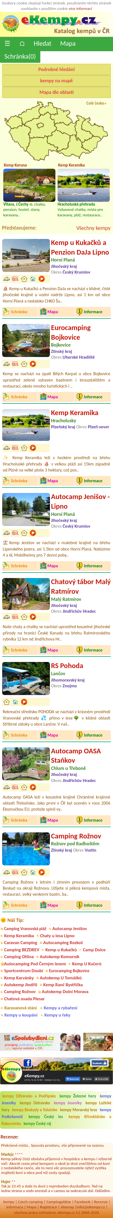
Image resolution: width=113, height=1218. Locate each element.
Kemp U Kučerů (86, 964)
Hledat (42, 43)
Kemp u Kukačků (61, 950)
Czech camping (30, 1201)
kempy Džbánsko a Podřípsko (29, 1096)
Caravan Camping (20, 942)
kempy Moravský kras (78, 1109)
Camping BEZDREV (21, 950)
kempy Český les (46, 1116)
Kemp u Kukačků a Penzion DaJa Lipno (80, 247)
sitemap (67, 1207)
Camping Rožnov (76, 836)
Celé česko (95, 103)
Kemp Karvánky (19, 978)
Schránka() (20, 56)
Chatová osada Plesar (24, 999)
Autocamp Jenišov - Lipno (80, 501)
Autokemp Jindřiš (20, 985)
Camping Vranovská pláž (25, 928)
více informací (80, 8)
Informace (14, 1207)
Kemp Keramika (74, 412)
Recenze (101, 1201)
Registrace (48, 1207)
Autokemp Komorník (59, 957)
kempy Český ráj (37, 1123)
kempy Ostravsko (35, 1102)
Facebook (83, 1201)
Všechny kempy (93, 228)
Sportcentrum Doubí (23, 971)
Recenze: (10, 1137)
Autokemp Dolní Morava (65, 991)
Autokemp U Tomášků (61, 978)
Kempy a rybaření (60, 1008)
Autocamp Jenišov (69, 928)
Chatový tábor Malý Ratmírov (81, 586)
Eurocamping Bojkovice (71, 332)
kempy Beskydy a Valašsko (34, 1109)
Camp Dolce (94, 950)
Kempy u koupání (20, 1015)
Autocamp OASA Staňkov (76, 755)
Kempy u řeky (57, 1015)
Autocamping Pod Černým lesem (35, 964)
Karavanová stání (20, 1008)
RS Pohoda (67, 665)
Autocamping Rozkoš (63, 942)
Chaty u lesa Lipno (57, 936)
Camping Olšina (19, 957)
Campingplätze (58, 1201)
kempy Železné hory (78, 1096)
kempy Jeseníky (68, 1102)
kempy (8, 1201)
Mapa (67, 43)
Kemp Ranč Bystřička (63, 985)
